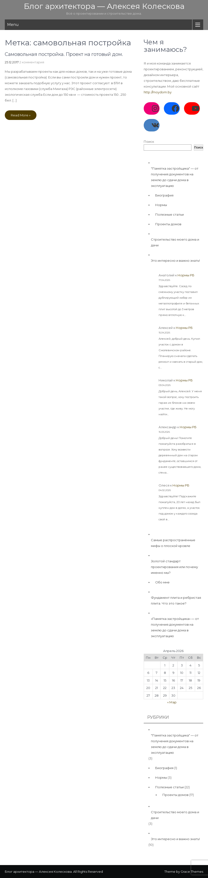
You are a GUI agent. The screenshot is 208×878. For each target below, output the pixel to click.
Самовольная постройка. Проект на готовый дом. (64, 54)
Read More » (20, 115)
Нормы (161, 205)
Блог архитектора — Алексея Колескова (104, 6)
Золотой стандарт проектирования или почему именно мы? (174, 567)
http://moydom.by (158, 92)
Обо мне (162, 582)
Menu (13, 24)
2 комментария (31, 62)
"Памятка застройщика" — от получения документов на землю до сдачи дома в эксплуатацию (174, 177)
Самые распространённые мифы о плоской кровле (173, 543)
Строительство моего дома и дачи (175, 242)
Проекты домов (168, 224)
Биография (164, 195)
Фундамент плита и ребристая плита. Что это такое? (176, 600)
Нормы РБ (186, 275)
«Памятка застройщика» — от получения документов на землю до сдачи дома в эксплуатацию (175, 627)
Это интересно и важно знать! (175, 260)
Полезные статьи (169, 214)
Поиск (149, 141)
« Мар (172, 702)
